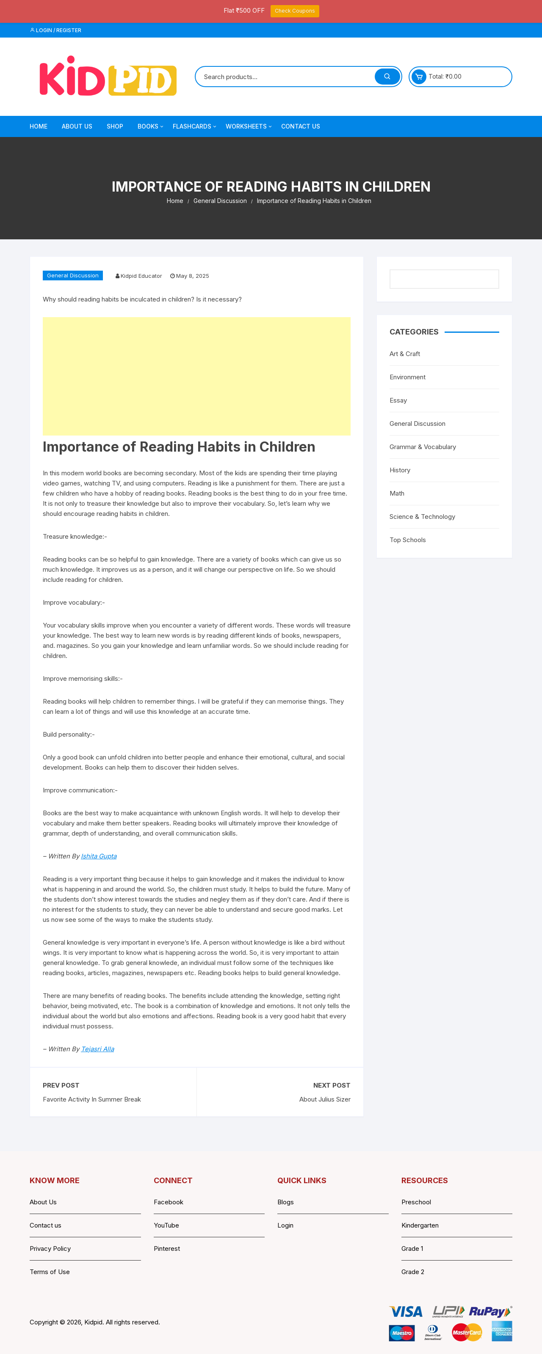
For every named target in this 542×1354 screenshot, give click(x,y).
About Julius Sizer (325, 1099)
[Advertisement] (197, 376)
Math (397, 493)
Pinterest (167, 1248)
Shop (115, 126)
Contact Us (300, 126)
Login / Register (55, 30)
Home (38, 126)
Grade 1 (412, 1248)
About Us (77, 126)
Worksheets (249, 126)
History (400, 470)
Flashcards (195, 126)
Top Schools (408, 540)
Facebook (168, 1202)
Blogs (285, 1202)
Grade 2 (412, 1272)
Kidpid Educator (141, 275)
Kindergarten (420, 1225)
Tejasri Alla (97, 1049)
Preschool (416, 1202)
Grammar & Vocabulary (423, 447)
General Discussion (73, 275)
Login (285, 1225)
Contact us (45, 1225)
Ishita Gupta (98, 856)
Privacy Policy (50, 1248)
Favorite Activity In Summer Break (92, 1099)
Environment (408, 377)
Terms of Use (50, 1272)
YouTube (166, 1225)
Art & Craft (405, 354)
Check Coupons (295, 11)
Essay (398, 400)
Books (151, 126)
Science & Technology (422, 517)
